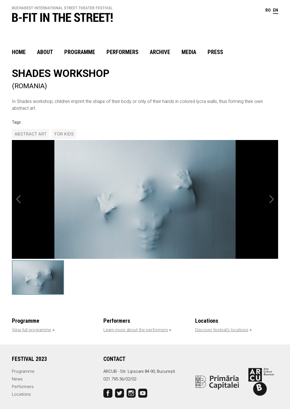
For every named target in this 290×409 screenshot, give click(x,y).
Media (189, 52)
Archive (160, 52)
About (45, 52)
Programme (79, 52)
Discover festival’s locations (221, 329)
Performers (122, 52)
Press (215, 52)
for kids (64, 134)
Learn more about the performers (135, 329)
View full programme (31, 329)
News (17, 379)
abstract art (31, 134)
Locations (21, 394)
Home (19, 52)
